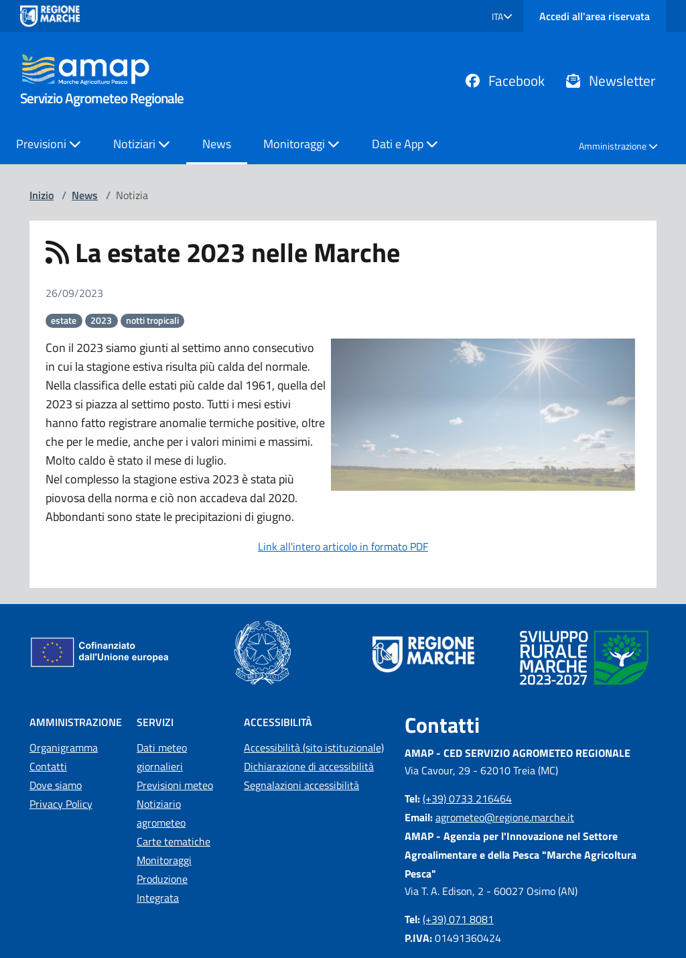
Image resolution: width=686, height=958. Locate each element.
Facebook (505, 80)
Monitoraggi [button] (301, 144)
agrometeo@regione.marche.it (504, 817)
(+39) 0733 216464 (467, 798)
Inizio (41, 195)
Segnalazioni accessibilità (301, 785)
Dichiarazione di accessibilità (309, 766)
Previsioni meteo (175, 785)
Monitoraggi (164, 860)
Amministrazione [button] (618, 146)
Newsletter (610, 80)
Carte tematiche (173, 841)
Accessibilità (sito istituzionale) (314, 747)
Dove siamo (55, 785)
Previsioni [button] (48, 144)
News (216, 144)
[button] (502, 16)
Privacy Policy (60, 804)
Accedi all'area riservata (594, 16)
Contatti (48, 766)
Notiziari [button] (141, 144)
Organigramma (63, 747)
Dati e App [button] (405, 144)
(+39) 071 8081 (458, 919)
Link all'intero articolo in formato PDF (343, 546)
